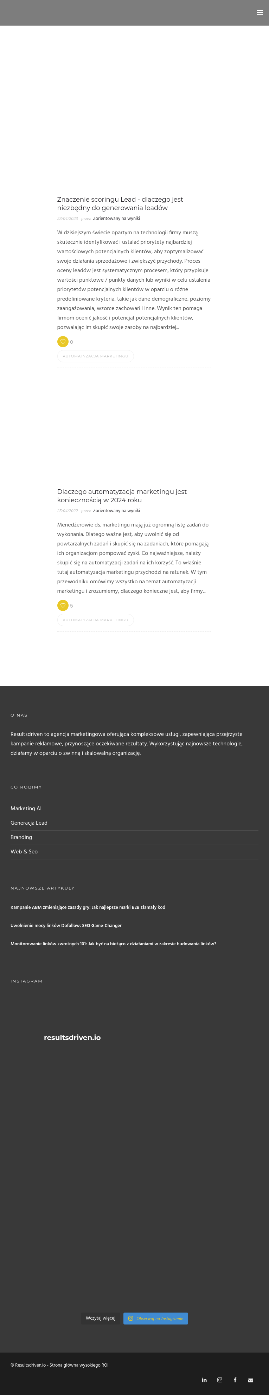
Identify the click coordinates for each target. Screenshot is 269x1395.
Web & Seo (24, 852)
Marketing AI (26, 808)
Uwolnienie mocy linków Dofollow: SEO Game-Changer (66, 926)
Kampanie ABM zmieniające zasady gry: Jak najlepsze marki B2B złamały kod (88, 907)
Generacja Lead (29, 823)
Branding (21, 837)
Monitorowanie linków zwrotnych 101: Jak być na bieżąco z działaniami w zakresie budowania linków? (113, 944)
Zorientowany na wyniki (116, 218)
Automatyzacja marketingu (96, 356)
